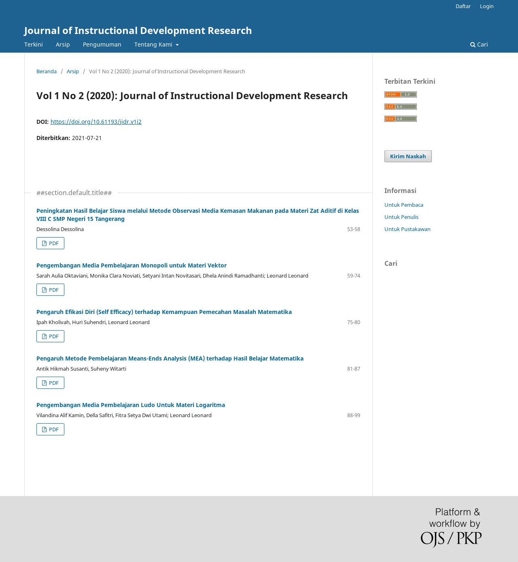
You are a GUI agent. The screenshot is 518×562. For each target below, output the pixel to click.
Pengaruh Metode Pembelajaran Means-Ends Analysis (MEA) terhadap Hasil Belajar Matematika (170, 358)
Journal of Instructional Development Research (138, 30)
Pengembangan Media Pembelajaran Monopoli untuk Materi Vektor (131, 265)
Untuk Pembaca (403, 204)
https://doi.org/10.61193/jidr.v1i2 (96, 121)
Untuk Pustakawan (407, 229)
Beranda (46, 71)
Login (487, 6)
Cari (479, 44)
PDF (53, 243)
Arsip (63, 44)
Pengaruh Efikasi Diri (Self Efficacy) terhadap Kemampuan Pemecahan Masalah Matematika (164, 312)
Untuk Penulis (401, 217)
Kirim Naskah (408, 156)
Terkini (33, 44)
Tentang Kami (154, 44)
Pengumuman (102, 44)
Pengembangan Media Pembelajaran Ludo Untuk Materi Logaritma (130, 405)
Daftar (463, 6)
